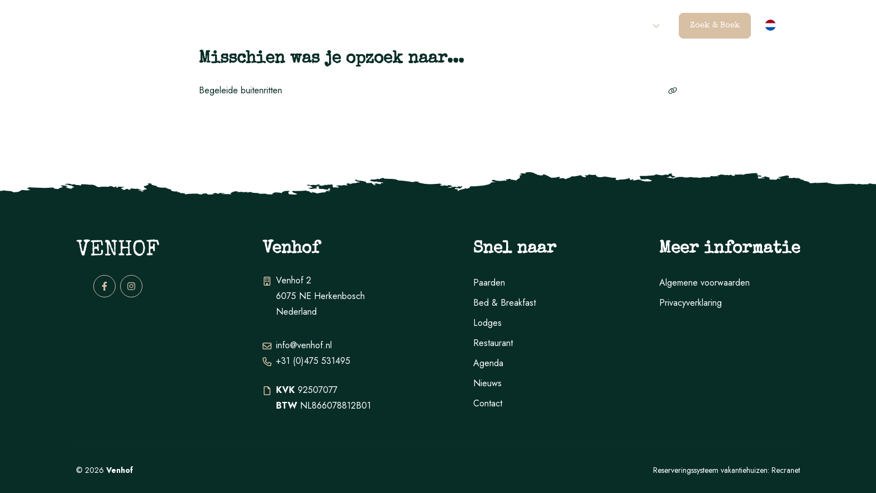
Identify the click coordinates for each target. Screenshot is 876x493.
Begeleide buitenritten (438, 90)
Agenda (578, 25)
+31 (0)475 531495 (313, 360)
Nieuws (487, 383)
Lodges (459, 25)
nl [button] (785, 26)
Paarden (296, 25)
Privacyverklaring (690, 302)
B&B (418, 25)
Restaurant (518, 25)
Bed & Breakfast (504, 302)
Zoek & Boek (715, 25)
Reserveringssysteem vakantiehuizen (710, 470)
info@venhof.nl (304, 345)
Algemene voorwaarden (704, 282)
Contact (630, 25)
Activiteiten (362, 25)
